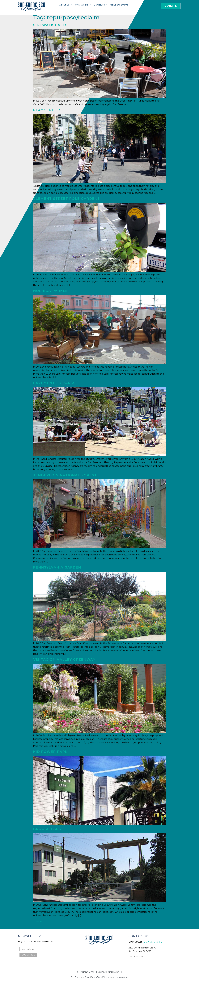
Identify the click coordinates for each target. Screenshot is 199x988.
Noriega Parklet (51, 291)
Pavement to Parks (54, 383)
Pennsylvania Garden (57, 567)
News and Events (119, 4)
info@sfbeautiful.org (153, 942)
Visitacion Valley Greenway (64, 660)
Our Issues (100, 4)
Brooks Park (47, 829)
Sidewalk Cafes (50, 25)
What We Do (83, 4)
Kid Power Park (50, 752)
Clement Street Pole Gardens (66, 199)
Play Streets (47, 110)
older (37, 921)
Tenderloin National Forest (65, 475)
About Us (65, 4)
